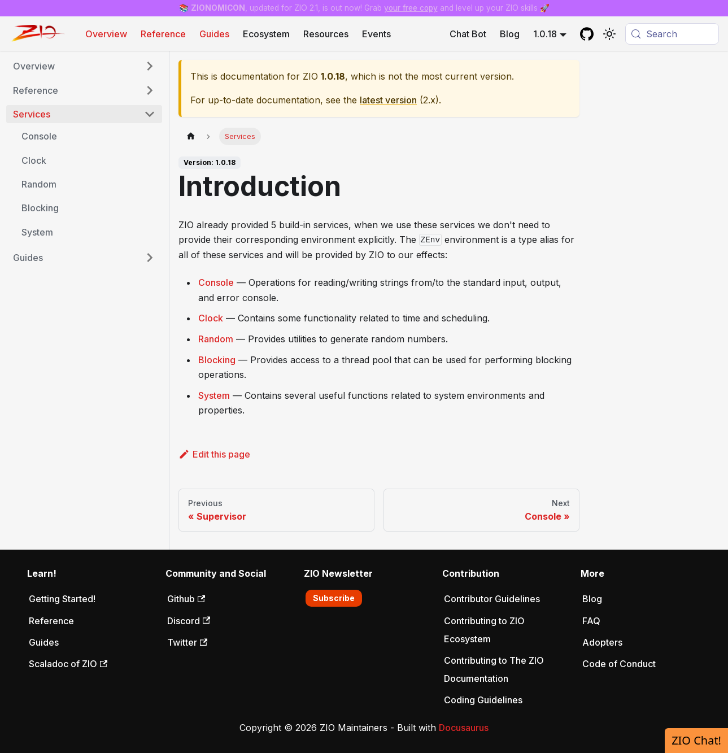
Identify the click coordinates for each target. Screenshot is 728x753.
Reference (163, 34)
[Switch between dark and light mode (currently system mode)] (609, 34)
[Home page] (191, 136)
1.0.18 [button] (545, 34)
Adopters (602, 642)
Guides (214, 34)
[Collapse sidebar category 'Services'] (149, 114)
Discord (188, 620)
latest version (388, 100)
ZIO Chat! (696, 740)
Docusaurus (464, 727)
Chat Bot (468, 34)
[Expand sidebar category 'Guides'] (149, 258)
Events (376, 34)
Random (215, 339)
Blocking (217, 359)
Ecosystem (266, 34)
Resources (325, 34)
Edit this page (214, 454)
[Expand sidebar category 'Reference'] (149, 90)
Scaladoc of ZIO (68, 663)
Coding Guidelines (483, 700)
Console (216, 282)
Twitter (187, 642)
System (214, 395)
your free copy (411, 7)
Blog (510, 34)
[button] (84, 66)
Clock (210, 318)
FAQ (591, 620)
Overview (106, 34)
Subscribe (334, 598)
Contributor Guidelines (492, 598)
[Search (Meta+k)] (672, 34)
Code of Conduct (619, 663)
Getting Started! (62, 598)
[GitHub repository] (586, 34)
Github (186, 598)
